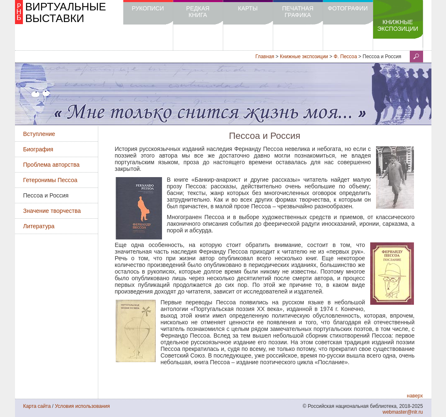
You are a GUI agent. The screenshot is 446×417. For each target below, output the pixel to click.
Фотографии (348, 8)
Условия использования (82, 406)
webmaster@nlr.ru (403, 412)
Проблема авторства (51, 164)
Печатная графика (297, 11)
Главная (264, 56)
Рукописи (148, 8)
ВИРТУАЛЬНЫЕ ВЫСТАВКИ (65, 12)
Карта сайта (37, 406)
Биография (38, 149)
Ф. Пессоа (345, 56)
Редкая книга (197, 11)
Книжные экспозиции (397, 25)
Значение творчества (52, 210)
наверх (415, 396)
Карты (247, 8)
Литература (39, 226)
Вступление (39, 134)
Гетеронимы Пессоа (50, 180)
